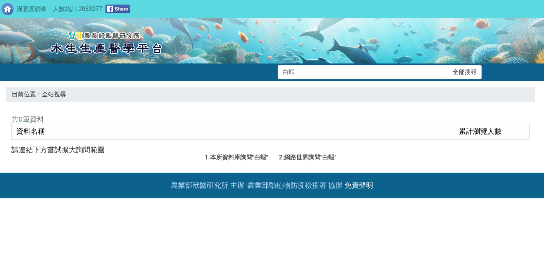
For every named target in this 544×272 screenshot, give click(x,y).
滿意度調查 (32, 8)
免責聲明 (359, 185)
